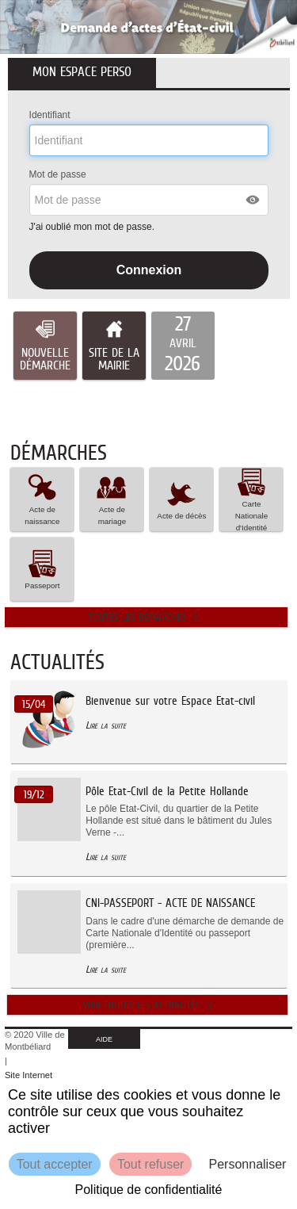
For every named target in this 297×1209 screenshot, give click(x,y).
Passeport (42, 569)
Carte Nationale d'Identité (251, 499)
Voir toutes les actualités (141, 1005)
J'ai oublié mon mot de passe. (93, 226)
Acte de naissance (42, 499)
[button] (253, 200)
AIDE (104, 1039)
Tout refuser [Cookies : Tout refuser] (150, 1164)
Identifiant (49, 115)
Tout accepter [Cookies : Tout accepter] (55, 1164)
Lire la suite (106, 725)
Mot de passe (57, 174)
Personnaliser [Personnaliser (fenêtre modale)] (248, 1164)
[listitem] (183, 346)
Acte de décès (181, 499)
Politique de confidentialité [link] (149, 1189)
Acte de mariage (112, 499)
